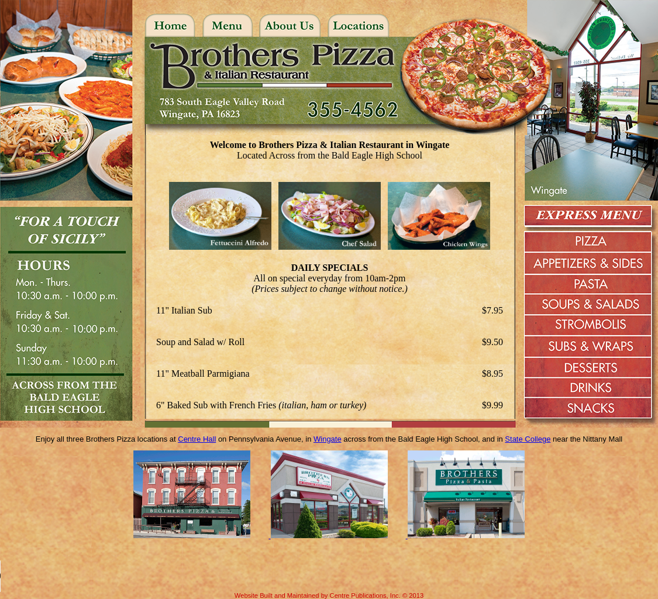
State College (527, 439)
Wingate (328, 439)
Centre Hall (197, 439)
